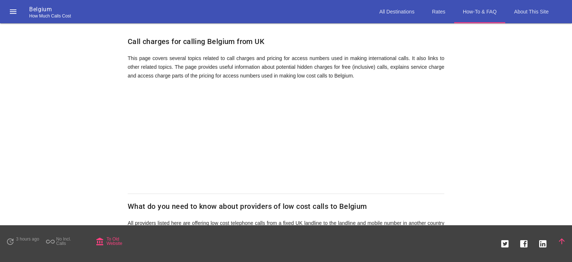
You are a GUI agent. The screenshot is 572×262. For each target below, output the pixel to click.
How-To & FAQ (480, 12)
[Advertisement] (286, 137)
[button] (13, 11)
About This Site (531, 12)
